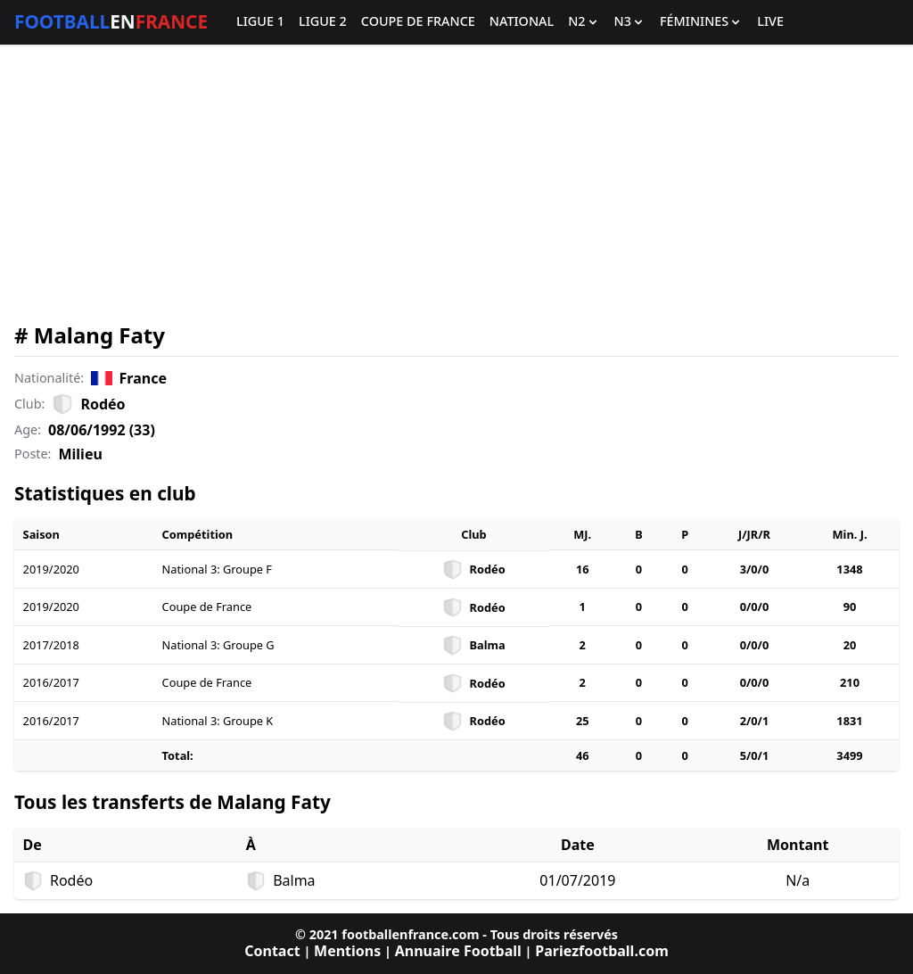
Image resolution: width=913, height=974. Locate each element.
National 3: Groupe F (217, 569)
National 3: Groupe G (218, 645)
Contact (272, 951)
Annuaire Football (458, 951)
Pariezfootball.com (601, 951)
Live (770, 21)
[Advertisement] (456, 184)
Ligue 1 (260, 21)
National (521, 21)
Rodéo (102, 404)
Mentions (347, 951)
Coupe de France (418, 21)
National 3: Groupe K (218, 721)
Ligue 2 (323, 21)
